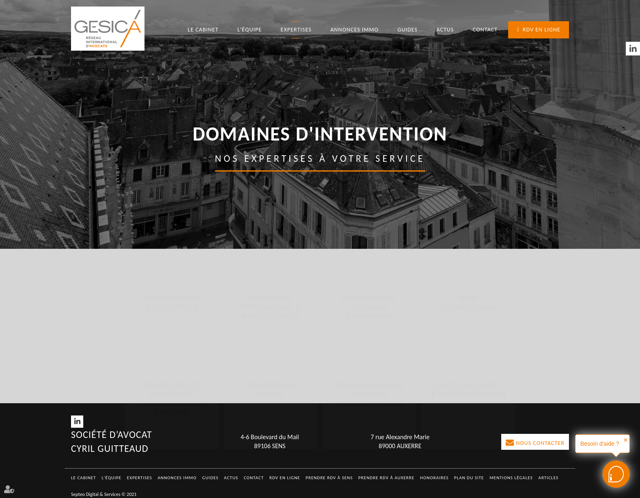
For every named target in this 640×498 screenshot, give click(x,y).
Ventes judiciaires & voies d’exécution (468, 308)
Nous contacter (540, 443)
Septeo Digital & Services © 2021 (104, 494)
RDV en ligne (541, 29)
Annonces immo (354, 29)
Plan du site (469, 477)
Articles (548, 477)
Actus (445, 29)
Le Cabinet (203, 29)
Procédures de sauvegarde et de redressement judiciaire (172, 317)
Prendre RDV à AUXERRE (386, 477)
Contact (485, 29)
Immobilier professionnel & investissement (271, 235)
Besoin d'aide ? (599, 443)
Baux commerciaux (468, 230)
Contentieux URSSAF (271, 308)
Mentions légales (511, 477)
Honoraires (434, 477)
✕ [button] (625, 440)
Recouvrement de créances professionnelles (369, 313)
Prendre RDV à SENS (329, 477)
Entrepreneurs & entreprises (171, 230)
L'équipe (250, 29)
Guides (408, 29)
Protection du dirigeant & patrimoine (369, 235)
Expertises (296, 29)
